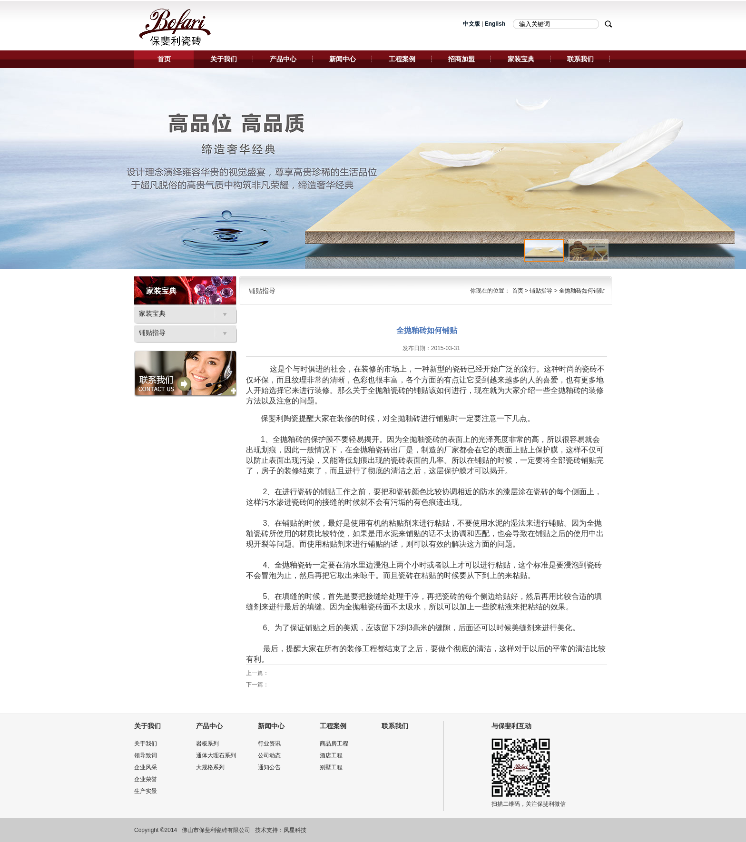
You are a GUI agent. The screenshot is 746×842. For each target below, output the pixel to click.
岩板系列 (207, 743)
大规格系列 (210, 767)
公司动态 (269, 755)
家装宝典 (521, 59)
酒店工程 (331, 755)
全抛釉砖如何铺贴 (582, 290)
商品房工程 (334, 743)
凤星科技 (295, 830)
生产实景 (145, 791)
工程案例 (402, 59)
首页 (164, 59)
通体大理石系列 (216, 755)
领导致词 (145, 755)
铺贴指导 (152, 332)
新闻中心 (342, 59)
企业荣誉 (145, 779)
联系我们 (580, 59)
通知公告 (269, 767)
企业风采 (145, 767)
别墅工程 (331, 767)
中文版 (471, 23)
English (495, 23)
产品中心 (283, 59)
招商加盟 (461, 59)
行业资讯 (269, 743)
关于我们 (223, 59)
